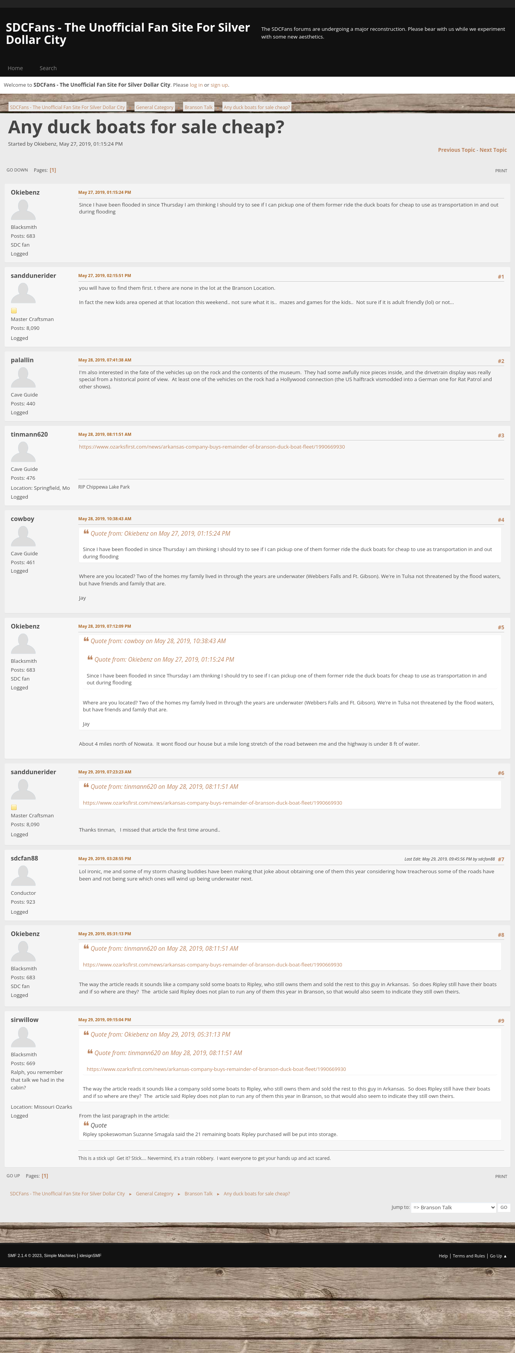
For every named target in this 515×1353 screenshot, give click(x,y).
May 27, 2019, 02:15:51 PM (104, 275)
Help (443, 1256)
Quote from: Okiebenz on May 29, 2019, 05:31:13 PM (160, 1034)
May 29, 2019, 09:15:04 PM (104, 1019)
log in (196, 84)
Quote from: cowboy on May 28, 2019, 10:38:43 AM (158, 641)
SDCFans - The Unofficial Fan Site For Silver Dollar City (128, 33)
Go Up (13, 1175)
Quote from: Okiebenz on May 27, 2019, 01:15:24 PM (160, 533)
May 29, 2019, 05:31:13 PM (104, 933)
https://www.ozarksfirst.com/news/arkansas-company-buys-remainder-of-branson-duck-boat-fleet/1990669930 (212, 446)
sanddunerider (33, 275)
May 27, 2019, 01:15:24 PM (104, 192)
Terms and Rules (469, 1256)
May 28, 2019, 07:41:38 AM (104, 360)
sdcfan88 (24, 858)
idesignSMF (90, 1255)
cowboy (22, 518)
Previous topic (456, 149)
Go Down (17, 170)
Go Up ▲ (498, 1256)
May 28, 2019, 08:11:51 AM (104, 434)
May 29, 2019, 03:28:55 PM (104, 858)
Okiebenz (25, 192)
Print (501, 170)
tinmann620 (29, 434)
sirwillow (25, 1019)
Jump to (400, 1207)
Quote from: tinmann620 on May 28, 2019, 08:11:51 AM (164, 786)
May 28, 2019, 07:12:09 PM (104, 626)
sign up (219, 84)
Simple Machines (60, 1255)
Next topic (493, 149)
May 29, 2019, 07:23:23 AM (104, 772)
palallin (22, 360)
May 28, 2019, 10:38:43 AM (104, 518)
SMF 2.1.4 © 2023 (25, 1255)
